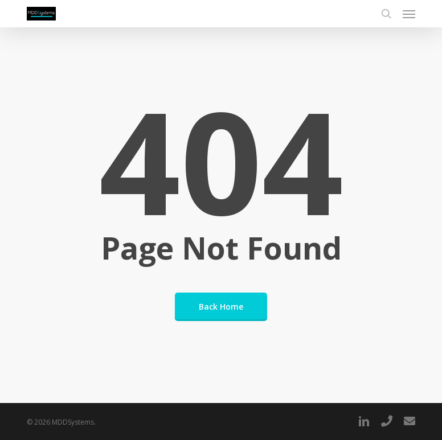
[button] (409, 13)
